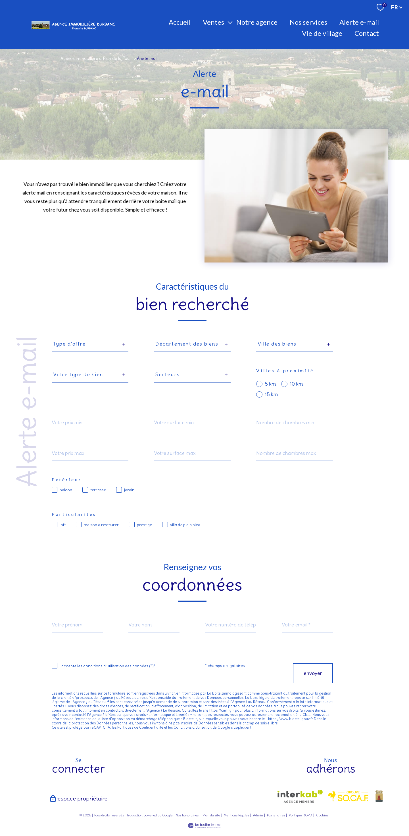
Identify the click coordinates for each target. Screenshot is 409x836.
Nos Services (308, 22)
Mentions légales (236, 815)
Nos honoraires (187, 815)
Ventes (213, 22)
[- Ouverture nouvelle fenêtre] (379, 796)
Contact (366, 33)
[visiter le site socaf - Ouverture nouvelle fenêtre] (348, 796)
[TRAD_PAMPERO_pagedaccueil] (73, 30)
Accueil (180, 22)
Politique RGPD (300, 815)
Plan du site (211, 815)
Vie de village (322, 33)
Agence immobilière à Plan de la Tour (95, 58)
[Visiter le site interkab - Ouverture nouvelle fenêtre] (300, 796)
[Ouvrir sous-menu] (230, 22)
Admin (258, 815)
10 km (296, 383)
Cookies (322, 815)
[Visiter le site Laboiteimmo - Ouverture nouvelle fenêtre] (204, 826)
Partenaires (276, 815)
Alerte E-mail (359, 22)
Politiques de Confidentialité (140, 727)
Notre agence (256, 22)
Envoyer (313, 673)
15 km (271, 394)
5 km (270, 383)
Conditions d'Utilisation (193, 727)
